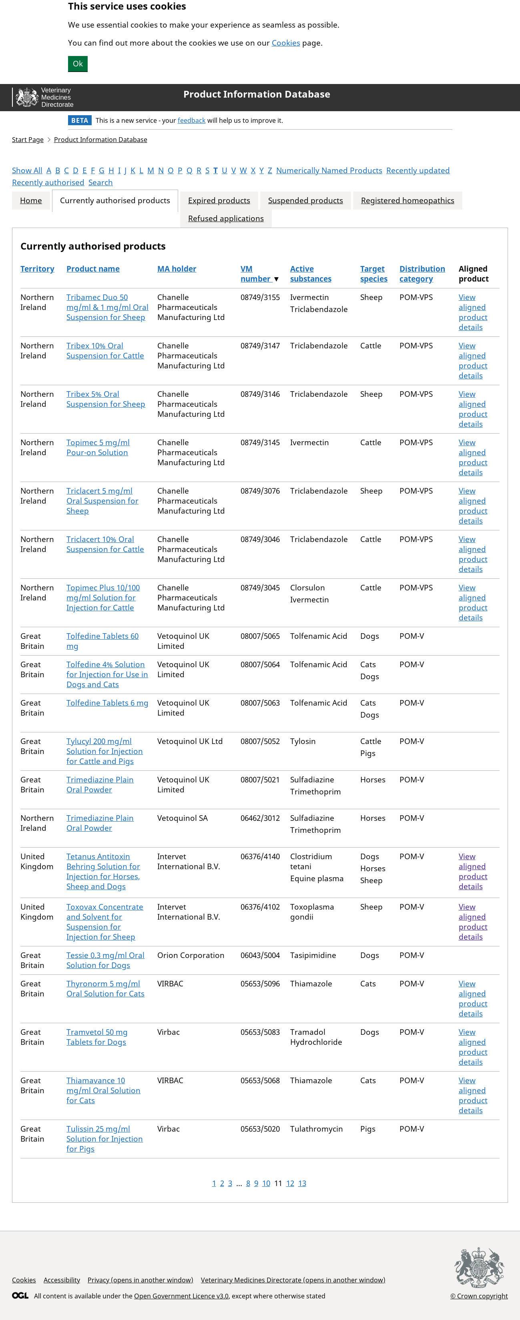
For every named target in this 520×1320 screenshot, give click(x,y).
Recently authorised (48, 182)
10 (266, 1183)
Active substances (310, 274)
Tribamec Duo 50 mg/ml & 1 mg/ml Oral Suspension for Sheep (107, 307)
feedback (192, 120)
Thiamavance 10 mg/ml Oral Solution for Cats (103, 1090)
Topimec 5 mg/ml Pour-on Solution (98, 447)
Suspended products (305, 201)
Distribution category (422, 274)
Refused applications (226, 219)
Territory (37, 269)
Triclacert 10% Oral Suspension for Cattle (105, 544)
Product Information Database (256, 94)
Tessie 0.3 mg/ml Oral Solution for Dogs (105, 960)
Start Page (28, 139)
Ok (78, 63)
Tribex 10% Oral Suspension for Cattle (105, 350)
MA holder (177, 269)
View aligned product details (473, 312)
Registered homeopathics (407, 201)
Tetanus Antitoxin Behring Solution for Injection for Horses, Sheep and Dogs (103, 871)
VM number (257, 274)
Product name (93, 269)
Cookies (286, 43)
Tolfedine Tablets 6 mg (107, 703)
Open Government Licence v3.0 (181, 1296)
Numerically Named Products (329, 170)
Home (31, 201)
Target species (373, 274)
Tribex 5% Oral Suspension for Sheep (105, 399)
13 (302, 1183)
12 (290, 1183)
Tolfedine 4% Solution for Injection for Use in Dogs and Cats (107, 674)
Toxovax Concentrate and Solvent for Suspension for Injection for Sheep (104, 922)
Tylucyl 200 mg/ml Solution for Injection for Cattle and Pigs (104, 751)
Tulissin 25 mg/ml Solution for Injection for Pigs (104, 1139)
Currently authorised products (115, 201)
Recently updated (418, 170)
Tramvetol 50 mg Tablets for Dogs (97, 1037)
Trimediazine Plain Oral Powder (100, 784)
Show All (27, 170)
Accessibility (62, 1280)
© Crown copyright (479, 1296)
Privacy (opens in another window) (140, 1280)
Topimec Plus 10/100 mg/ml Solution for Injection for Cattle (103, 597)
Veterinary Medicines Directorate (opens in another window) (293, 1280)
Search (100, 182)
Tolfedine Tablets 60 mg (102, 641)
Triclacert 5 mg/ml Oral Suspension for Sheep (102, 501)
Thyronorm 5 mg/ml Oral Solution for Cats (105, 988)
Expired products (219, 201)
